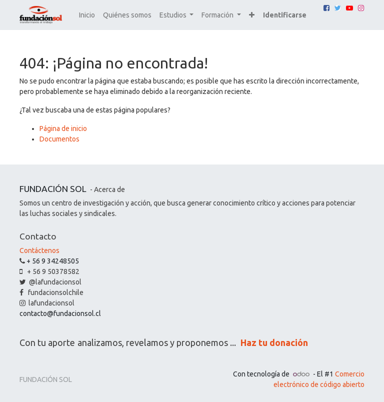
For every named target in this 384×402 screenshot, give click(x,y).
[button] (251, 15)
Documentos (60, 139)
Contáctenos (40, 250)
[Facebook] (326, 8)
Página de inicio (63, 128)
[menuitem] (87, 15)
